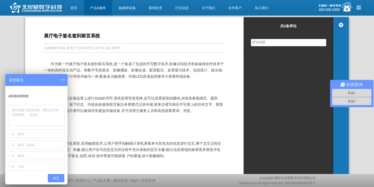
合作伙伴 (148, 180)
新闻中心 (83, 180)
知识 (134, 180)
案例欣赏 (120, 180)
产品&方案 (102, 180)
